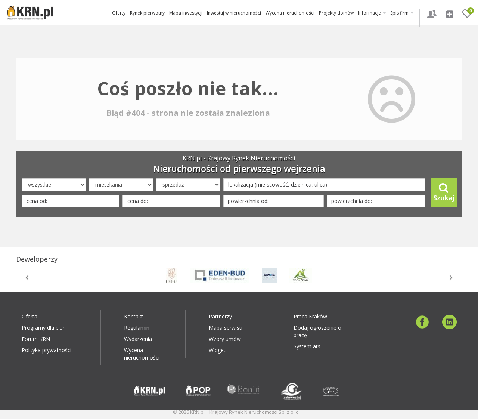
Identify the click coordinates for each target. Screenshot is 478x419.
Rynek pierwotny (147, 13)
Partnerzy (220, 316)
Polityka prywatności (46, 350)
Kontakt (133, 316)
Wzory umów (225, 338)
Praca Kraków (310, 316)
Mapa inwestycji (185, 13)
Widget (217, 350)
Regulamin (136, 327)
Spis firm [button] (401, 13)
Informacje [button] (372, 13)
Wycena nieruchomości (290, 13)
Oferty (118, 13)
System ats (307, 346)
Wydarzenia (138, 338)
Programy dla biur (43, 327)
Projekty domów (336, 13)
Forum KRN (36, 338)
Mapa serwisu (225, 327)
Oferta (29, 316)
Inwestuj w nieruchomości (234, 13)
